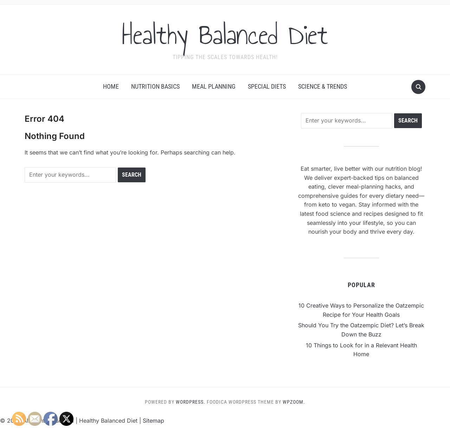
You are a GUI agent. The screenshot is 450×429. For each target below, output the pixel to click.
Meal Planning (214, 86)
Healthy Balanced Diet (225, 34)
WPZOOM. (294, 402)
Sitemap (153, 420)
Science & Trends (322, 86)
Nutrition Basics (155, 86)
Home (111, 86)
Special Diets (267, 86)
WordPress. (190, 402)
